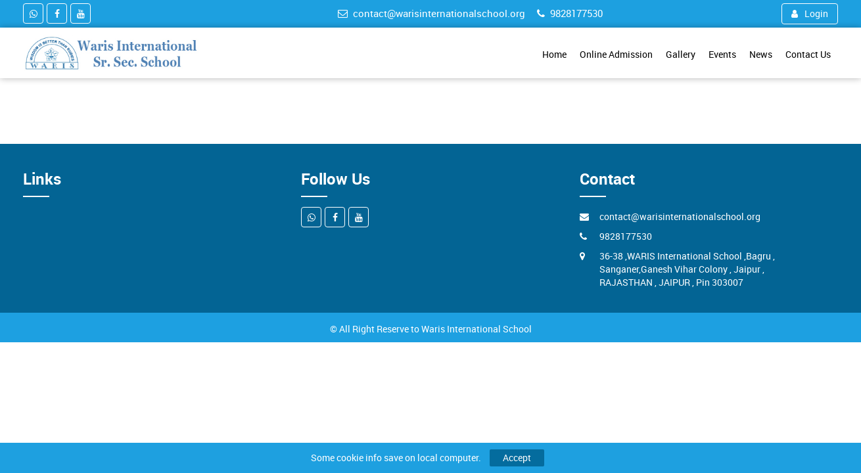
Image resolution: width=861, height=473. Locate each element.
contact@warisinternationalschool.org (431, 13)
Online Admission (616, 54)
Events (722, 54)
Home (554, 54)
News (760, 54)
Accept (517, 457)
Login (809, 13)
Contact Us (808, 54)
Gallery (680, 54)
